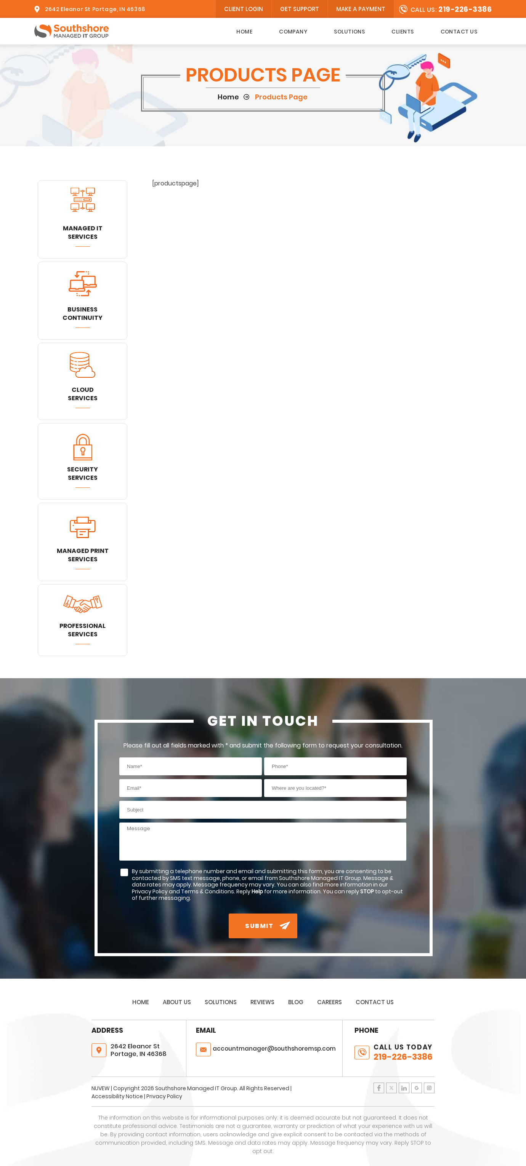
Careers (329, 1002)
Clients (402, 31)
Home (244, 31)
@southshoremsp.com (274, 1049)
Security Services (82, 473)
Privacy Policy (164, 1096)
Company (293, 31)
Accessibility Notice (117, 1096)
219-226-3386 (465, 9)
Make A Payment (360, 9)
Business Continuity (83, 313)
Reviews (262, 1002)
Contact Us (459, 31)
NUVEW (100, 1088)
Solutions (349, 31)
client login (243, 9)
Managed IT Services (83, 232)
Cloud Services (83, 394)
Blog (295, 1002)
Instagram (429, 1088)
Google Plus (416, 1088)
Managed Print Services (83, 555)
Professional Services (82, 630)
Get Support (299, 9)
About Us (177, 1002)
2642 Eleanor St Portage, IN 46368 (95, 9)
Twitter (391, 1088)
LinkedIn (404, 1088)
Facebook (379, 1088)
